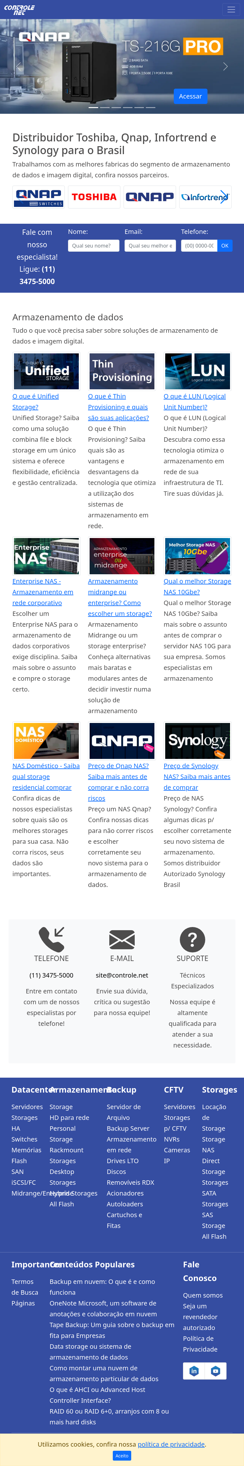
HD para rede (69, 1117)
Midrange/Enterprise (26, 1193)
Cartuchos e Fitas (124, 1220)
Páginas (23, 1303)
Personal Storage (63, 1133)
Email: (134, 231)
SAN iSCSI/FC (23, 1177)
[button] (224, 197)
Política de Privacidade (200, 1343)
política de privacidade (171, 1444)
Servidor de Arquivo (124, 1112)
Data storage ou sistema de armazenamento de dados (90, 1351)
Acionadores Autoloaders (125, 1198)
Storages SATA (215, 1187)
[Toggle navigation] (231, 9)
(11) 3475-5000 (51, 975)
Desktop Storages (63, 1177)
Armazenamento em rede (131, 1144)
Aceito (122, 1456)
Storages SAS (215, 1209)
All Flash (62, 1204)
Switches (24, 1139)
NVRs (172, 1139)
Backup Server (128, 1128)
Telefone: (194, 231)
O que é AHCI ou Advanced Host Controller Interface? (97, 1395)
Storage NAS (213, 1144)
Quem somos (203, 1295)
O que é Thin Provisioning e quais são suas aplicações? (118, 407)
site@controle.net (122, 975)
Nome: (78, 231)
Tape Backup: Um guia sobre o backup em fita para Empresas (112, 1330)
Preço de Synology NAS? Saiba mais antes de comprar (197, 776)
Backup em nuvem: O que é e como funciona (102, 1287)
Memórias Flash (26, 1155)
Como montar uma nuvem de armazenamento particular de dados (104, 1373)
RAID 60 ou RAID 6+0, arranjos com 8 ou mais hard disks (109, 1416)
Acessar (190, 96)
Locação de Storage (214, 1117)
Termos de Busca (24, 1287)
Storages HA (24, 1123)
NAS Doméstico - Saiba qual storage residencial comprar (46, 776)
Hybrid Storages (74, 1193)
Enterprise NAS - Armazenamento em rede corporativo (42, 592)
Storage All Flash (214, 1231)
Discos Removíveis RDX (130, 1177)
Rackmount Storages (67, 1155)
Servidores (26, 1106)
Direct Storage (213, 1166)
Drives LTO (123, 1160)
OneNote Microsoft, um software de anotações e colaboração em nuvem (103, 1308)
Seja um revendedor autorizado (200, 1317)
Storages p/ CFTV (177, 1123)
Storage (61, 1106)
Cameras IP (177, 1155)
